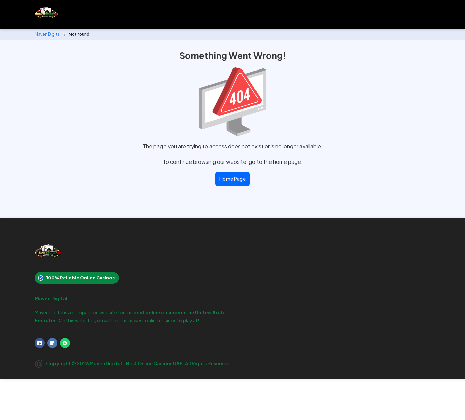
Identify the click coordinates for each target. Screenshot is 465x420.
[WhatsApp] (65, 343)
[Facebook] (40, 343)
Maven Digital (48, 34)
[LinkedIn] (52, 343)
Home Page (232, 179)
